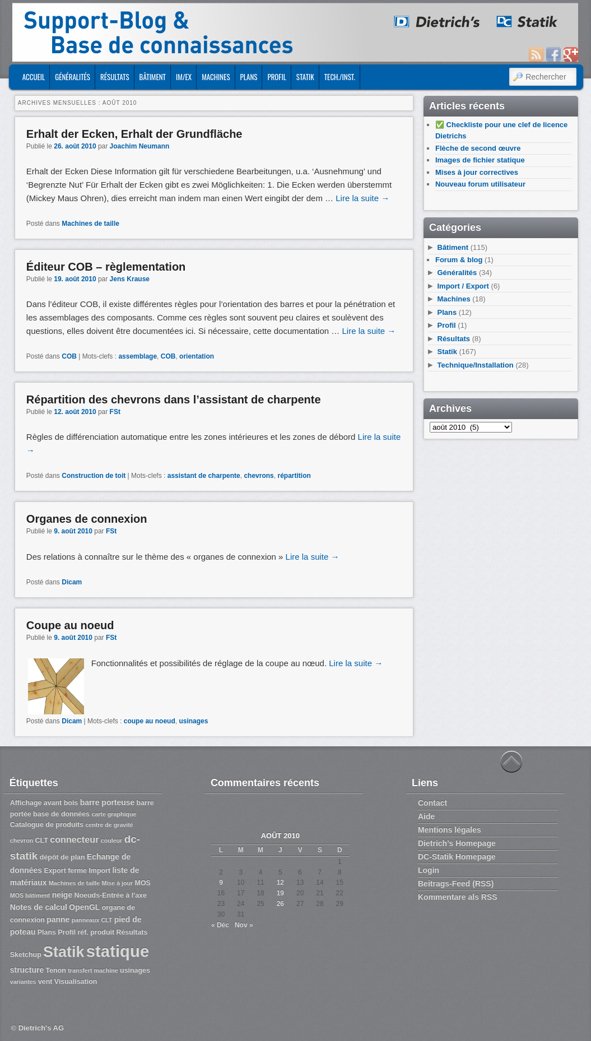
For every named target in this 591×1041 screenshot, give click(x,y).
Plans (249, 76)
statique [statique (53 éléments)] (117, 951)
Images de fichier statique (480, 160)
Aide (426, 816)
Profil (276, 76)
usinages (193, 721)
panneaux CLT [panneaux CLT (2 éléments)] (92, 920)
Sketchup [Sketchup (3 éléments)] (25, 955)
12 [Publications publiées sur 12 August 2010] (280, 882)
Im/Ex (184, 76)
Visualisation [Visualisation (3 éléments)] (75, 982)
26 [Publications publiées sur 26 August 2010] (280, 904)
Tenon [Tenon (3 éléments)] (56, 970)
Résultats (114, 76)
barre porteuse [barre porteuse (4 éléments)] (107, 802)
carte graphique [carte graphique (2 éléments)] (113, 814)
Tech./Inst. (339, 76)
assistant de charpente (203, 476)
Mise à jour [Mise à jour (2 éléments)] (117, 883)
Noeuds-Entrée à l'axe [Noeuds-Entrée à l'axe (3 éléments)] (110, 895)
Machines (216, 76)
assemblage (137, 356)
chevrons (258, 476)
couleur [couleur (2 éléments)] (112, 840)
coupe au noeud (149, 721)
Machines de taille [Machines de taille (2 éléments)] (74, 883)
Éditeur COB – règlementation (106, 267)
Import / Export (463, 286)
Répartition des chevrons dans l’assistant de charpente (173, 399)
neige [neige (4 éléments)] (62, 894)
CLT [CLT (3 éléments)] (41, 840)
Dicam (72, 582)
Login (428, 870)
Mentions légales (449, 829)
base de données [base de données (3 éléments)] (61, 814)
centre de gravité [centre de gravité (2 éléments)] (109, 824)
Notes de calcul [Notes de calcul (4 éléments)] (38, 907)
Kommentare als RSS (457, 897)
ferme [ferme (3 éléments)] (77, 871)
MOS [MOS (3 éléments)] (143, 883)
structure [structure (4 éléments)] (27, 969)
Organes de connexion (86, 519)
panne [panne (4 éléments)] (57, 919)
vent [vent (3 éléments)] (45, 982)
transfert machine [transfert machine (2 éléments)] (93, 970)
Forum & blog (459, 259)
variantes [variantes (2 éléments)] (23, 981)
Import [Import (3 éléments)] (99, 871)
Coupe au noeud (70, 625)
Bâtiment (152, 76)
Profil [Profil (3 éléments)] (67, 932)
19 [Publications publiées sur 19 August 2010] (280, 893)
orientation (196, 356)
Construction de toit (93, 476)
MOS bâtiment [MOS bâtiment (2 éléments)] (30, 895)
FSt (115, 412)
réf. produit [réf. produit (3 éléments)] (95, 932)
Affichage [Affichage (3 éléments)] (26, 803)
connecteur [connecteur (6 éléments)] (74, 839)
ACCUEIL (33, 76)
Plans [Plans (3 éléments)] (47, 932)
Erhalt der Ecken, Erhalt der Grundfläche (134, 134)
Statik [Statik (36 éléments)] (63, 952)
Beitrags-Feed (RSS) (456, 883)
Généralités (72, 76)
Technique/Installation (476, 365)
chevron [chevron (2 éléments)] (21, 840)
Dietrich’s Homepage (457, 843)
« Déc (220, 925)
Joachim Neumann (140, 146)
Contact (432, 802)
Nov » (244, 925)
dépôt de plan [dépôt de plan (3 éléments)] (62, 857)
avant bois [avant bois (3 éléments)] (61, 803)
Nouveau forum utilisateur (480, 184)
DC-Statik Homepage (456, 856)
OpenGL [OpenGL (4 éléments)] (84, 907)
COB (69, 356)
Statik (305, 76)
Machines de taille (90, 223)
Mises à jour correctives (476, 172)
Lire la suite (362, 198)
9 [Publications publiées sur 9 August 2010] (221, 882)
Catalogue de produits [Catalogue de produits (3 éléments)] (46, 825)
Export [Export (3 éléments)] (55, 871)
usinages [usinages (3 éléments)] (135, 970)
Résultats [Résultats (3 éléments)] (131, 932)
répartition (293, 476)
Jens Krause (130, 279)
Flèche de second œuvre (477, 148)
